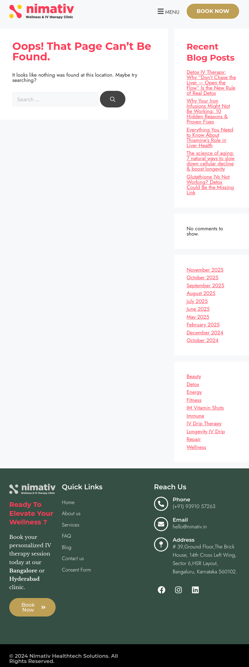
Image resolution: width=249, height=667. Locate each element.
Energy (194, 392)
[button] (167, 11)
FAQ (66, 536)
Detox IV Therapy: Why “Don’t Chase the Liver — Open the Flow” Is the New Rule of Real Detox (211, 82)
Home (68, 502)
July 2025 (197, 301)
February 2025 (203, 324)
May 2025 (198, 317)
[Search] (112, 99)
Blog (66, 548)
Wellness (196, 447)
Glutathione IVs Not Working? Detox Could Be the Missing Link (210, 184)
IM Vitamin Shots (205, 407)
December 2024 (205, 332)
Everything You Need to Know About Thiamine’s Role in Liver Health (210, 137)
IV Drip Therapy (204, 423)
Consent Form (77, 570)
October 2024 (203, 340)
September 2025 (205, 285)
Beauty (194, 376)
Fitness (194, 400)
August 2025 (201, 293)
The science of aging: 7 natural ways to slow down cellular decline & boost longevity (211, 160)
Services (71, 525)
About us (71, 513)
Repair (194, 439)
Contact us (73, 559)
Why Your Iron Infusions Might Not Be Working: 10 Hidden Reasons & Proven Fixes (208, 111)
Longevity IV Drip (206, 431)
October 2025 (202, 277)
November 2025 (205, 269)
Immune (195, 415)
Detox (193, 384)
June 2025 (198, 309)
